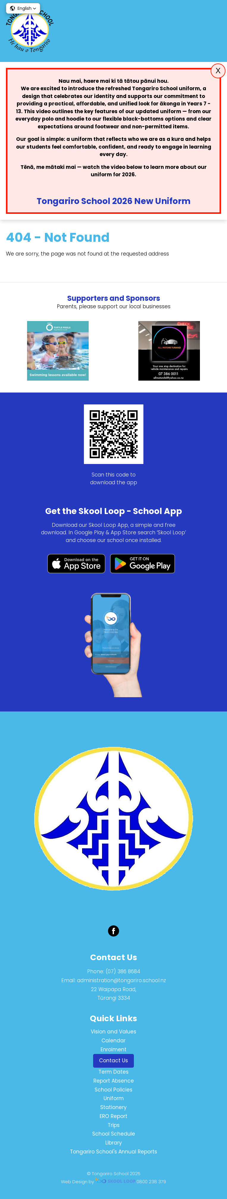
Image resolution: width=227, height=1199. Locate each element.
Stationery (113, 1107)
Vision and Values (113, 1031)
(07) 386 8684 (123, 971)
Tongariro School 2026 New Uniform (114, 201)
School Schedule (113, 1133)
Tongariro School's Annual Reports (113, 1151)
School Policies (113, 1089)
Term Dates (113, 1071)
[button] (23, 8)
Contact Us (113, 1060)
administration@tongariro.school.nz (121, 980)
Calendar (113, 1040)
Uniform (114, 1098)
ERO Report (113, 1116)
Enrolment (113, 1049)
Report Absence (113, 1080)
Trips (114, 1125)
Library (113, 1142)
